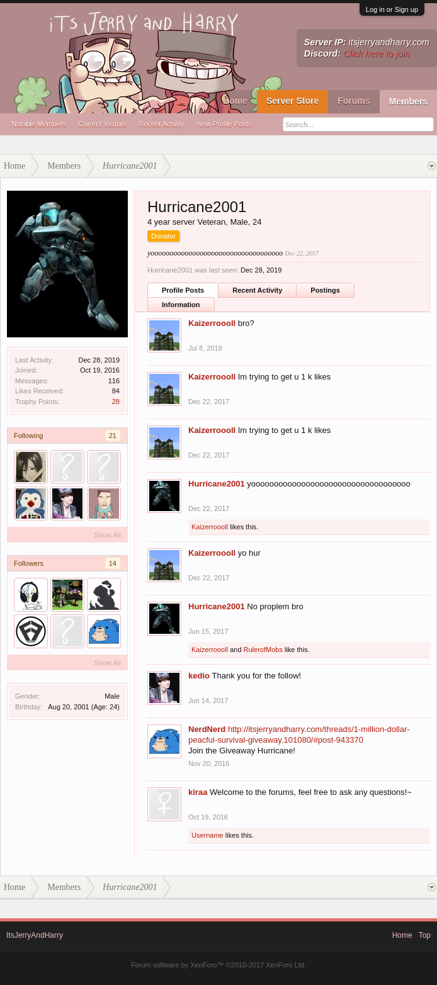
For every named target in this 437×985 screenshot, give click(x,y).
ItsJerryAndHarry (34, 935)
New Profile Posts (224, 124)
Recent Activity (161, 124)
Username (207, 835)
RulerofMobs (263, 649)
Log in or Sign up (392, 9)
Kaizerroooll (212, 323)
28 (116, 401)
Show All (107, 535)
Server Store (292, 101)
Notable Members (38, 124)
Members (408, 101)
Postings (324, 290)
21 (112, 435)
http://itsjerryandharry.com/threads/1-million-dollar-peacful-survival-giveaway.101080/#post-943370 (299, 734)
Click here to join (376, 53)
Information (181, 304)
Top (425, 935)
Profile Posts (183, 290)
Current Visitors (103, 124)
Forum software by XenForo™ (218, 965)
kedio (199, 675)
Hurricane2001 (216, 483)
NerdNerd (206, 729)
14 (112, 563)
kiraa (197, 792)
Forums (354, 101)
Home (235, 101)
